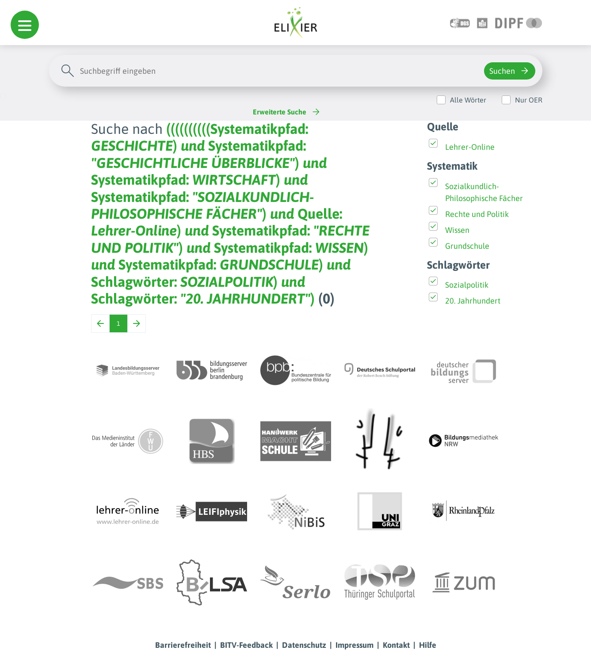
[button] (25, 25)
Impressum (355, 645)
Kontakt (396, 645)
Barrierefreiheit (183, 645)
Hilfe (427, 645)
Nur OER (528, 100)
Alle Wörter (468, 100)
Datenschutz (304, 645)
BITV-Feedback (246, 645)
